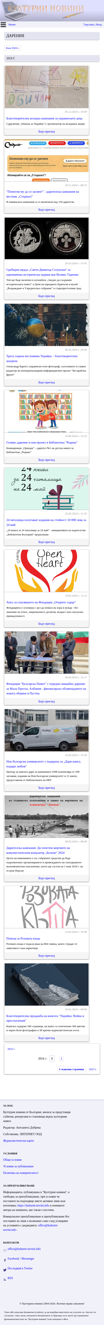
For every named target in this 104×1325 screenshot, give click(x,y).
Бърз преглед (46, 131)
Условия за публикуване (18, 1166)
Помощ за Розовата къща (23, 938)
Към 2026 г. (12, 48)
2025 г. (11, 1048)
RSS (10, 1278)
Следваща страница (71, 1069)
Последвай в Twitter (20, 1268)
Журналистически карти (18, 1140)
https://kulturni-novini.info (34, 1205)
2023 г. (93, 1069)
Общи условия (12, 1159)
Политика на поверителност (21, 1172)
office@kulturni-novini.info (24, 1248)
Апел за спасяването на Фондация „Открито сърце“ (41, 602)
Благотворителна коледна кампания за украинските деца (44, 118)
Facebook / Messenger (21, 1258)
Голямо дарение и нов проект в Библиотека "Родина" (42, 442)
